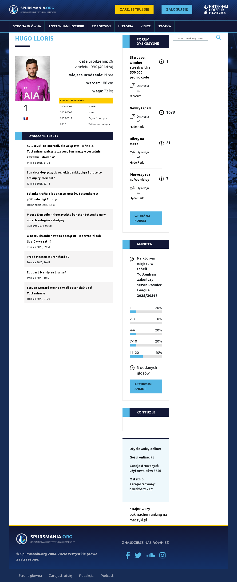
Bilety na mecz (137, 141)
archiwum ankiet (143, 386)
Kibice (146, 26)
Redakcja (86, 576)
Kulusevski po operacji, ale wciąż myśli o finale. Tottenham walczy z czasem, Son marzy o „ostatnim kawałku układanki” (64, 151)
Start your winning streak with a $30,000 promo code (140, 67)
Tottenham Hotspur (66, 26)
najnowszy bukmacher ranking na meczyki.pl (148, 514)
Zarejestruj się (60, 576)
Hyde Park (137, 126)
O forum (135, 96)
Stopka (164, 26)
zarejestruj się (134, 9)
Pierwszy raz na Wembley (140, 177)
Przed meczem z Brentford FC (48, 256)
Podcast (107, 576)
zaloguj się (177, 9)
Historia (125, 26)
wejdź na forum (142, 218)
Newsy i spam (140, 108)
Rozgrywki (101, 26)
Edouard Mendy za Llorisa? (46, 272)
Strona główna (27, 26)
